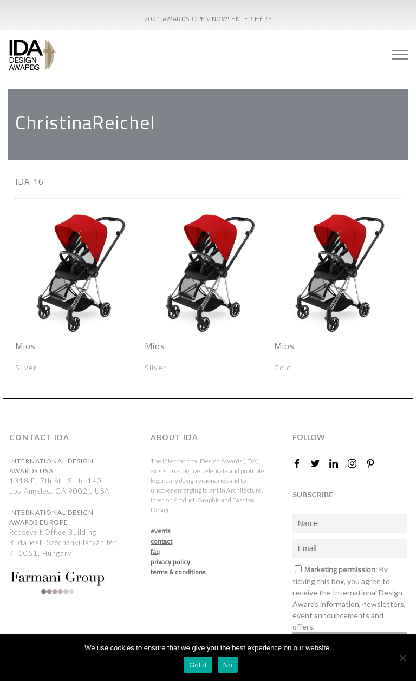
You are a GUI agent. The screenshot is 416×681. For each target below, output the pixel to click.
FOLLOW (308, 437)
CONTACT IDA (39, 437)
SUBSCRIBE (312, 494)
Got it (198, 665)
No (227, 665)
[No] (402, 657)
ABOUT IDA (174, 437)
